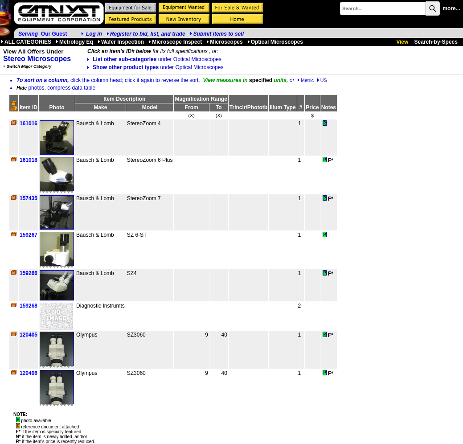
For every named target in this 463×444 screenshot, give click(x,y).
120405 (28, 335)
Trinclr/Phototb (248, 107)
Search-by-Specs (436, 42)
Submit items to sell (217, 34)
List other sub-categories (154, 59)
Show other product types (155, 67)
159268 (28, 306)
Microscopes (224, 42)
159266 (28, 273)
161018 (28, 160)
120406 (28, 373)
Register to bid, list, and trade (147, 34)
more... (451, 8)
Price (312, 107)
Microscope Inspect (175, 42)
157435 (28, 198)
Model (150, 107)
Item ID (28, 107)
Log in (94, 34)
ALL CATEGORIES (26, 42)
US (322, 80)
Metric (305, 80)
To (219, 107)
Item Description (124, 99)
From (191, 107)
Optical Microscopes (275, 42)
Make (100, 107)
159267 (28, 235)
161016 (28, 123)
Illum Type (282, 107)
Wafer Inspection (121, 42)
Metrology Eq (74, 42)
